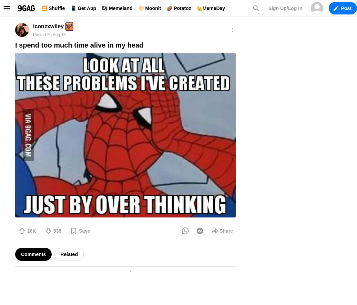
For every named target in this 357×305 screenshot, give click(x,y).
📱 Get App (83, 8)
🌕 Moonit (149, 8)
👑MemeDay (211, 8)
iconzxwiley (48, 26)
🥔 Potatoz (178, 8)
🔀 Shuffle (53, 8)
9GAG (26, 8)
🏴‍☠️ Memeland (117, 8)
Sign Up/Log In (285, 8)
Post (342, 8)
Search (256, 8)
